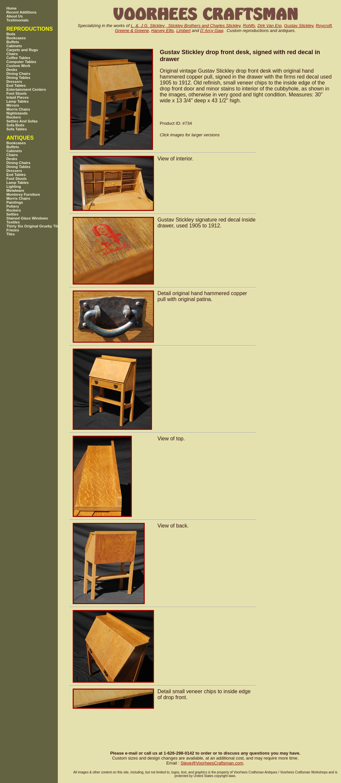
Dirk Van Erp (269, 25)
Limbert (183, 30)
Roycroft (323, 25)
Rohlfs (249, 25)
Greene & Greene (132, 30)
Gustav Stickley (299, 25)
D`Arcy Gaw (211, 30)
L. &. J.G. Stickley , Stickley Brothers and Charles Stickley (186, 25)
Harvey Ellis (162, 30)
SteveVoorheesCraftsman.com (211, 763)
